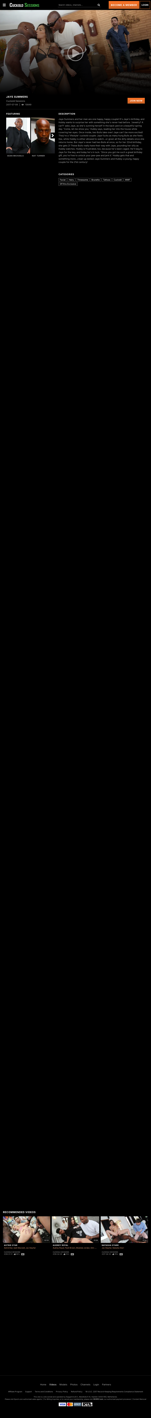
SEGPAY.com (98, 1399)
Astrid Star (10, 1245)
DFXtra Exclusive (68, 184)
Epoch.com (18, 1399)
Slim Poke (95, 1248)
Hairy (71, 179)
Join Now (136, 100)
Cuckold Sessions (12, 1252)
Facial (62, 179)
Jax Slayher (31, 1248)
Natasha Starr (110, 1245)
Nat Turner (38, 156)
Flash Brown (70, 1248)
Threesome (82, 179)
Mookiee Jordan (83, 1248)
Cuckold (118, 179)
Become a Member (124, 5)
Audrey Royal (60, 1245)
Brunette (95, 179)
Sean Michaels (15, 156)
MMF (127, 179)
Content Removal (139, 1399)
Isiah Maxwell (19, 1248)
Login (145, 5)
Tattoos (106, 179)
